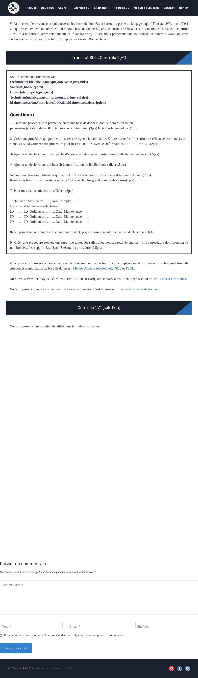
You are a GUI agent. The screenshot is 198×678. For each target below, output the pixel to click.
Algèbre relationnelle (98, 268)
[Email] (99, 625)
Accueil (32, 7)
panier (183, 7)
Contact (169, 7)
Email (74, 626)
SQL (118, 268)
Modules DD (121, 7)
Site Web (143, 626)
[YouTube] (171, 668)
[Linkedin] (187, 668)
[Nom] (31, 625)
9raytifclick (22, 668)
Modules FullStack (146, 7)
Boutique (47, 7)
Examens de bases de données (139, 289)
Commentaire (12, 585)
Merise (78, 268)
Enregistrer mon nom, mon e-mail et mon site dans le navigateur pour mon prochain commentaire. (65, 635)
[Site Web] (166, 625)
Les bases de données (173, 279)
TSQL (130, 268)
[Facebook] (179, 668)
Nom (6, 626)
